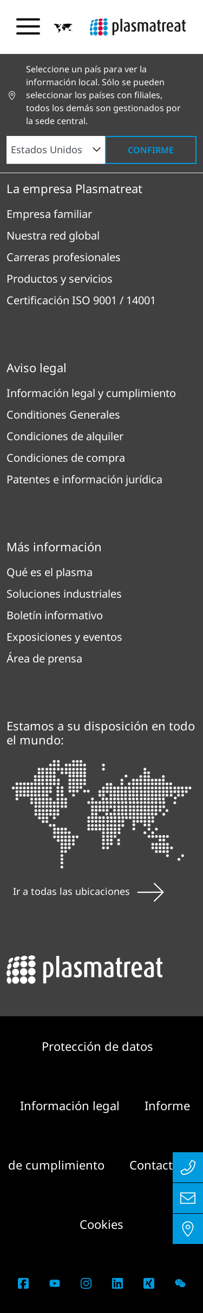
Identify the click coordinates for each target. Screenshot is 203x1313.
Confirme (151, 150)
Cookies (101, 1224)
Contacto (154, 1165)
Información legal (71, 1105)
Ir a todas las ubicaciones (88, 891)
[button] (63, 27)
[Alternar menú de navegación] (28, 26)
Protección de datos (97, 1046)
